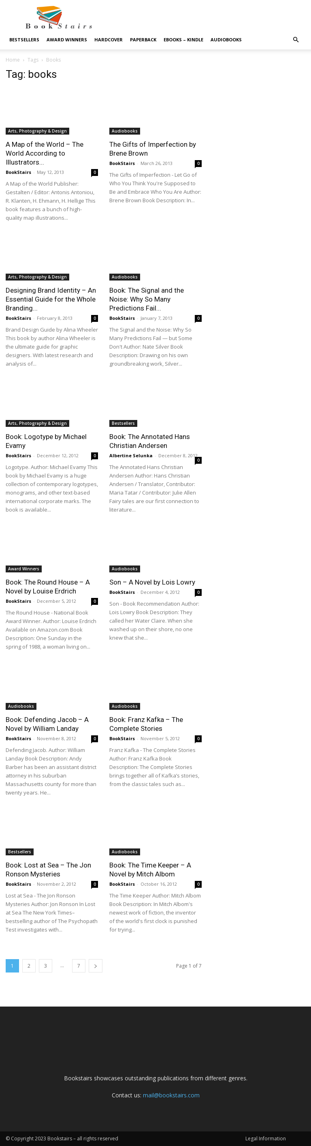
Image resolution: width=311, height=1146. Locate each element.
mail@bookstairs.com (171, 1095)
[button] (295, 40)
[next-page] (95, 965)
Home (13, 59)
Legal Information (265, 1138)
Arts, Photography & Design (37, 131)
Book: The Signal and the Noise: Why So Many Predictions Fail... (146, 299)
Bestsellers (24, 39)
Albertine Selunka (131, 455)
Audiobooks (226, 39)
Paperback (143, 39)
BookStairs (18, 172)
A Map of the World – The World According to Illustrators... (44, 153)
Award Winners (67, 39)
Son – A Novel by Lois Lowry (152, 582)
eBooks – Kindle (183, 39)
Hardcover (108, 39)
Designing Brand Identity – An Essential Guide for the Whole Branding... (51, 299)
